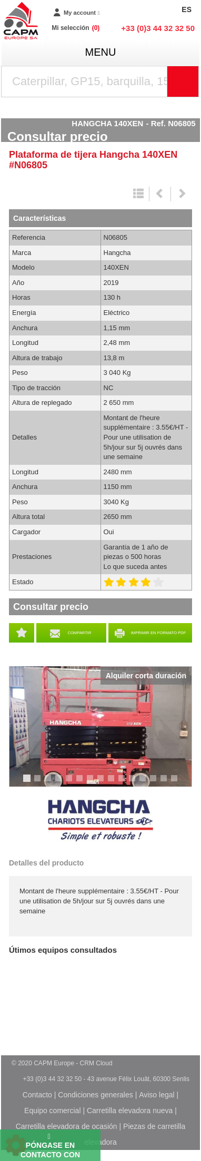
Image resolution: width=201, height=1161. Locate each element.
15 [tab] (178, 783)
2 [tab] (39, 783)
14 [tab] (167, 783)
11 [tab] (136, 783)
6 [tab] (81, 783)
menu (100, 52)
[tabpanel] (100, 726)
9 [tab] (112, 783)
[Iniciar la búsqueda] (183, 81)
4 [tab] (60, 783)
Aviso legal (156, 1095)
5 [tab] (70, 783)
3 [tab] (49, 783)
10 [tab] (125, 783)
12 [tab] (146, 783)
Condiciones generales (95, 1095)
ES (187, 9)
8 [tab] (102, 783)
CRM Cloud (96, 1063)
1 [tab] (28, 783)
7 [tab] (91, 783)
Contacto (37, 1095)
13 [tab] (157, 783)
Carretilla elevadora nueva (130, 1110)
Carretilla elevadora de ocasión (66, 1126)
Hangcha (100, 821)
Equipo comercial (52, 1110)
